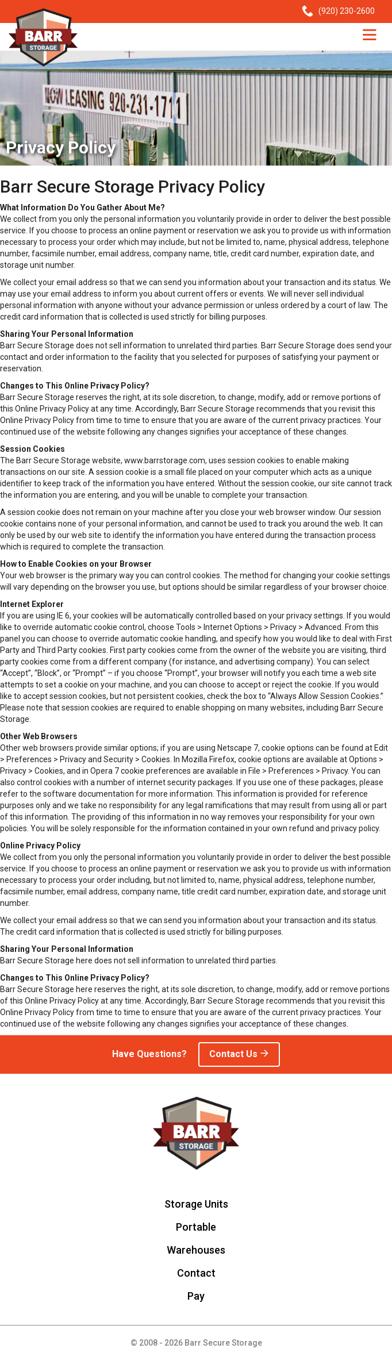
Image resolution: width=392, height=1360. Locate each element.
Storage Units (196, 1204)
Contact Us (239, 1053)
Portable (196, 1227)
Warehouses (196, 1250)
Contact (196, 1273)
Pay (196, 1296)
